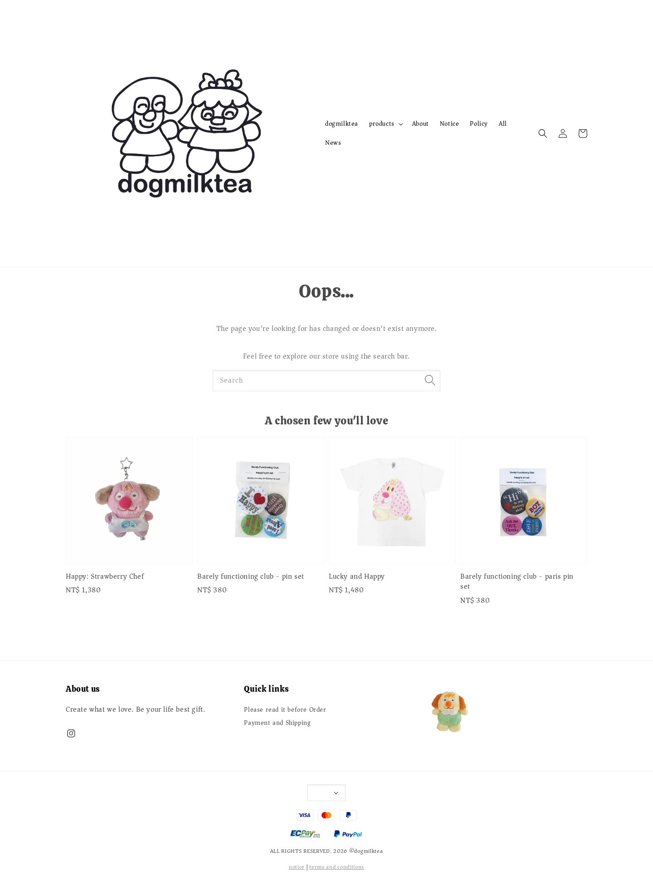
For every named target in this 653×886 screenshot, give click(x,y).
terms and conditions (336, 867)
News (333, 142)
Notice (449, 123)
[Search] (430, 380)
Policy (479, 123)
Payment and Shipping (277, 723)
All (503, 123)
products (382, 124)
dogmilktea (341, 123)
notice (297, 867)
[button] (543, 133)
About (420, 123)
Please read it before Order (285, 710)
